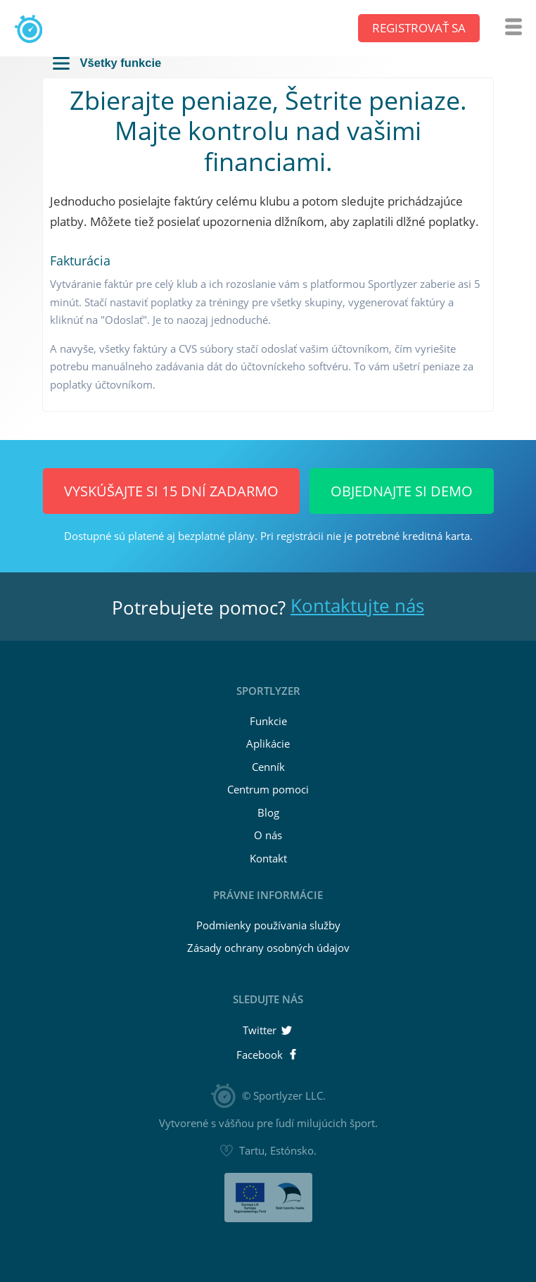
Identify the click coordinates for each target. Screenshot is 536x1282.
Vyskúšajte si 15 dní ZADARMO (171, 491)
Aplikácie (268, 743)
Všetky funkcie (107, 63)
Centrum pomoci (268, 789)
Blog (268, 812)
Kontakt (268, 858)
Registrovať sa (419, 28)
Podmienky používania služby (268, 925)
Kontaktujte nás (357, 605)
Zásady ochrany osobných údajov (268, 948)
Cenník (268, 767)
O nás (268, 835)
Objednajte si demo (402, 491)
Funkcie (268, 721)
